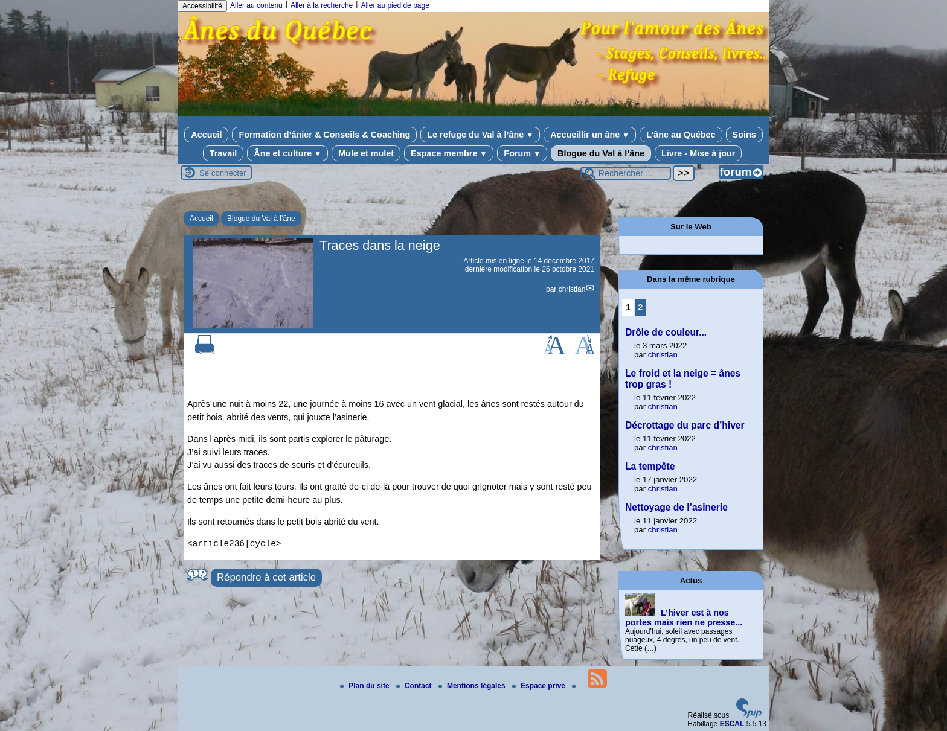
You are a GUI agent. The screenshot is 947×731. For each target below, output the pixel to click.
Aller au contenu (256, 5)
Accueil (206, 134)
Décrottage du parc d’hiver (685, 425)
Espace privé (539, 686)
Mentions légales (472, 686)
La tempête (650, 466)
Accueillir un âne (589, 134)
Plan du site (365, 686)
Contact (415, 686)
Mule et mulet (366, 153)
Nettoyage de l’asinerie (676, 507)
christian (572, 289)
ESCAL (732, 724)
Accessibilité (202, 6)
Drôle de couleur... (666, 332)
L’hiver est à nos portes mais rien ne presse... (683, 617)
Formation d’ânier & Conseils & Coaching (324, 134)
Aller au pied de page (395, 5)
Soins (744, 134)
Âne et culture (287, 153)
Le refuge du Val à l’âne (480, 134)
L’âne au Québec (680, 134)
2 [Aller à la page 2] (640, 307)
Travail (223, 153)
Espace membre (449, 153)
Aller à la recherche (322, 5)
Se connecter (222, 172)
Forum (522, 153)
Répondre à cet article (266, 577)
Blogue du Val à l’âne (600, 153)
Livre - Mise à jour (698, 153)
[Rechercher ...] (625, 173)
